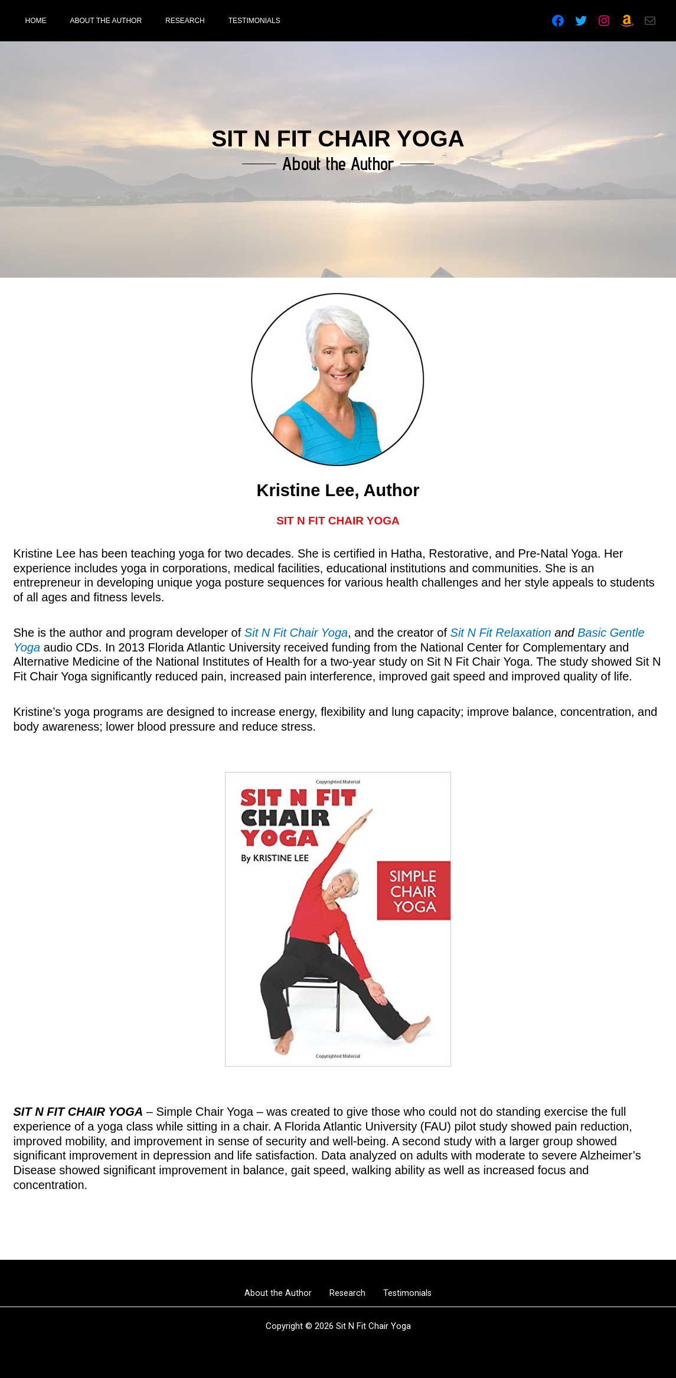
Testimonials (399, 1293)
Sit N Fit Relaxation (500, 632)
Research (347, 1293)
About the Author (286, 1293)
